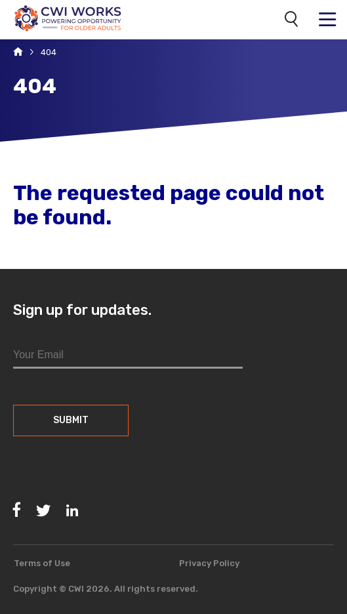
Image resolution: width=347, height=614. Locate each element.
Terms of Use (42, 563)
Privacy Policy (209, 563)
